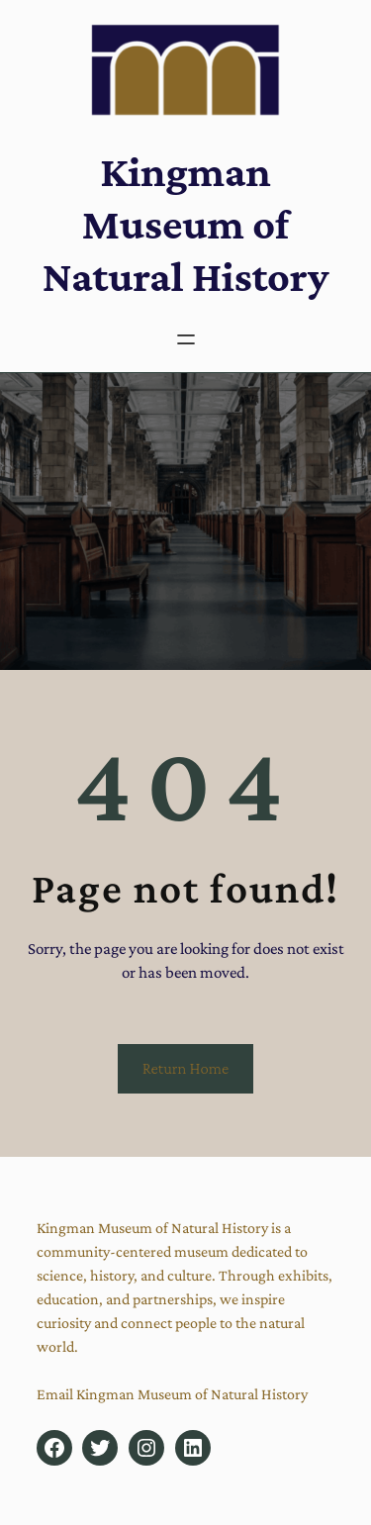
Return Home (186, 1068)
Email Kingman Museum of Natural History (172, 1393)
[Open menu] (186, 339)
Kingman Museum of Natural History (186, 223)
